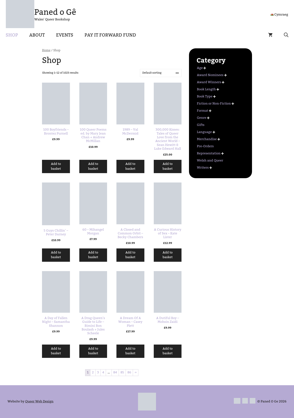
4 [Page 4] (103, 372)
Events (64, 35)
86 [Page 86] (129, 372)
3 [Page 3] (98, 372)
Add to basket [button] (56, 166)
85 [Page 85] (122, 372)
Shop (12, 35)
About (37, 35)
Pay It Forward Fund (110, 35)
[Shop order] (161, 73)
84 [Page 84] (115, 372)
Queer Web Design (39, 401)
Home (46, 50)
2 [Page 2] (93, 372)
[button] (286, 35)
